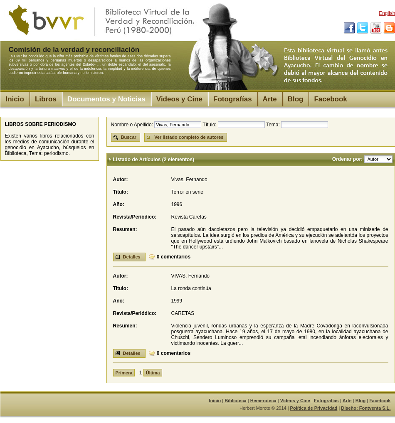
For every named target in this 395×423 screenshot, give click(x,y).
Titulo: (120, 192)
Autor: (120, 179)
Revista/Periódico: (135, 217)
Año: (118, 204)
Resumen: (125, 229)
